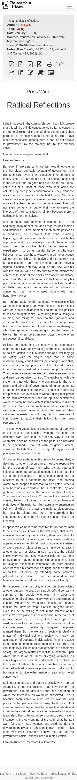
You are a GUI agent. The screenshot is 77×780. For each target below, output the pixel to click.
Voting (20, 29)
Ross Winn (25, 24)
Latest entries (68, 773)
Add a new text (44, 777)
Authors (42, 773)
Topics (53, 773)
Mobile (28, 777)
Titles (31, 773)
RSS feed (19, 773)
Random (5, 773)
